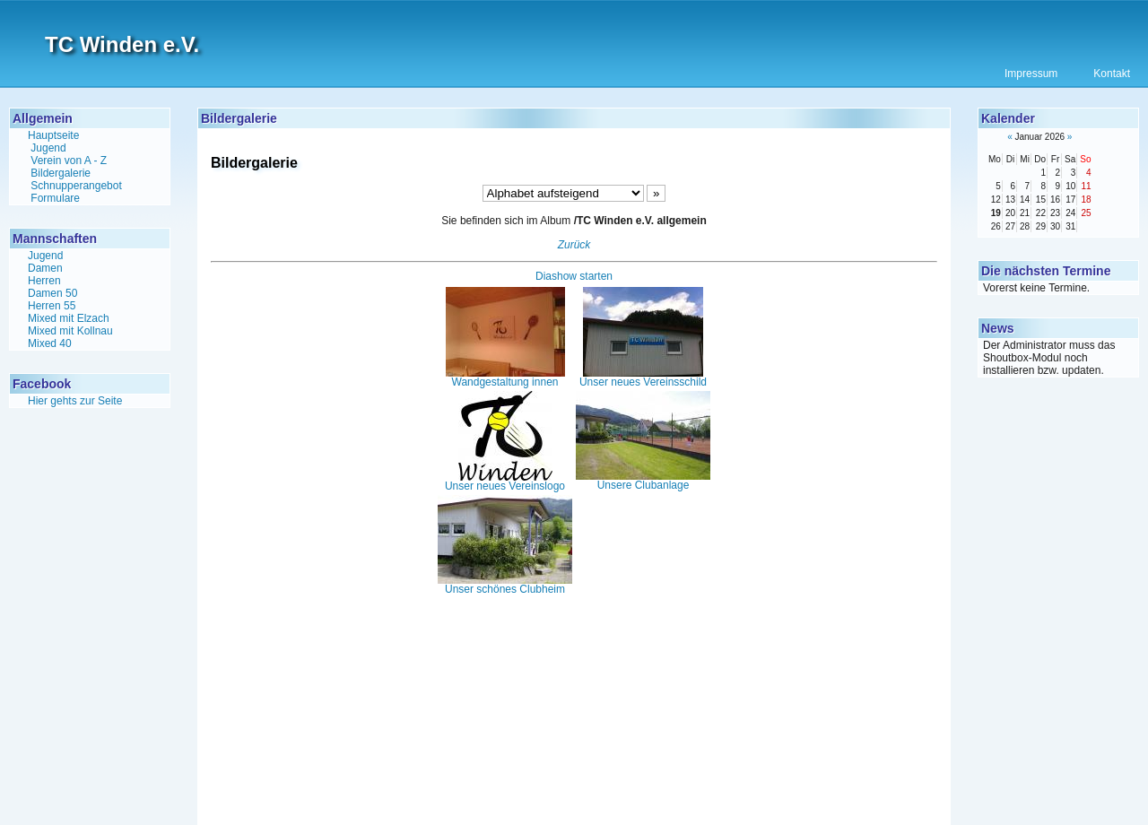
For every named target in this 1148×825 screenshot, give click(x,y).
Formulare (55, 198)
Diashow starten (574, 276)
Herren (44, 280)
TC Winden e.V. (122, 44)
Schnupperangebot (75, 185)
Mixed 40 (50, 343)
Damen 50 (52, 293)
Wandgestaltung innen (505, 377)
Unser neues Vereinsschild (643, 377)
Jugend (47, 148)
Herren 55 (51, 306)
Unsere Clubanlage (643, 480)
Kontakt (1111, 73)
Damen (45, 268)
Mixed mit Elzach (68, 318)
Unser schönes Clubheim (505, 584)
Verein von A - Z (68, 160)
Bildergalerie (60, 173)
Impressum (1030, 73)
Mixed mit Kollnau (70, 331)
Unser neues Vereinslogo (505, 481)
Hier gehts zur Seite (75, 401)
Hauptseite (53, 135)
